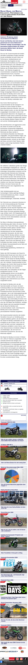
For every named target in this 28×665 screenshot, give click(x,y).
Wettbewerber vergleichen (13, 381)
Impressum (20, 661)
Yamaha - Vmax (8, 385)
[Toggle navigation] (24, 2)
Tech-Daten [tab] (4, 5)
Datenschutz (3, 664)
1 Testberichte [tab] (18, 5)
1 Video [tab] (3, 7)
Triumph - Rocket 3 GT (9, 383)
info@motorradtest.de (9, 661)
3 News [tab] (11, 5)
